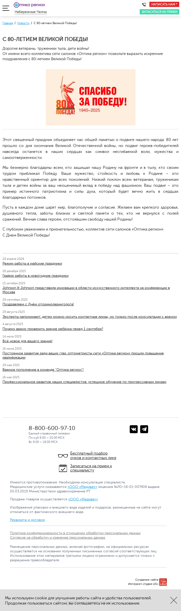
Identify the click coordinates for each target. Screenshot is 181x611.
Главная (7, 23)
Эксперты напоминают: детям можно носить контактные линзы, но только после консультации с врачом (89, 317)
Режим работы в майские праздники (32, 263)
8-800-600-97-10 (52, 428)
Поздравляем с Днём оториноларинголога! (38, 304)
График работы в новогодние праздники (35, 276)
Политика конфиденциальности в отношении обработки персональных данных (75, 533)
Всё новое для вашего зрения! (27, 341)
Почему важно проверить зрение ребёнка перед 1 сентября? (52, 329)
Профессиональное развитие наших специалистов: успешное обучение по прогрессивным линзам (84, 382)
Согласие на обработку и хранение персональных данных (57, 537)
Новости (23, 23)
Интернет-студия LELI (143, 584)
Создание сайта (146, 580)
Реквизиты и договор (27, 520)
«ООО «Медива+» (82, 487)
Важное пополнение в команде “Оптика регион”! (43, 370)
